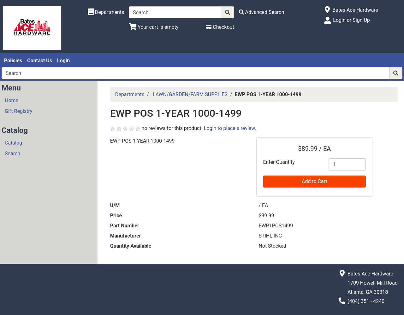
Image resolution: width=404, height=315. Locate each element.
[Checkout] (220, 27)
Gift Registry (18, 111)
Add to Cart (314, 181)
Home (11, 100)
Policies (13, 61)
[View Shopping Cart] (153, 27)
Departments (130, 94)
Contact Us (39, 61)
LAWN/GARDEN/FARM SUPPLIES (190, 94)
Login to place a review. (230, 128)
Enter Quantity (278, 162)
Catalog (13, 143)
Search (12, 154)
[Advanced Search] (261, 12)
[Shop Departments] (106, 12)
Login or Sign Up (351, 20)
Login (63, 61)
